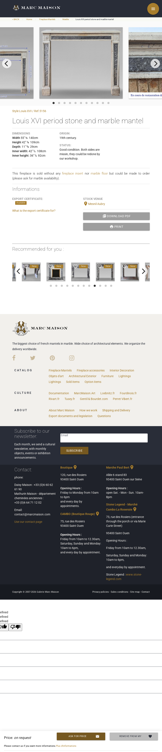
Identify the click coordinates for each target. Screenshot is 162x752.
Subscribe (74, 450)
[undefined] (15, 627)
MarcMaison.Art (84, 393)
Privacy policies (100, 592)
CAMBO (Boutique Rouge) (80, 514)
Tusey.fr (70, 399)
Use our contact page (28, 521)
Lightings (125, 376)
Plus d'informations (66, 746)
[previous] (6, 63)
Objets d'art (56, 376)
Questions (104, 416)
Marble (65, 19)
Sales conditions (120, 592)
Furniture (107, 376)
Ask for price (84, 736)
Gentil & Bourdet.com (94, 399)
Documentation (59, 393)
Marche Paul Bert (120, 467)
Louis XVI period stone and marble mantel (95, 19)
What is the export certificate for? (33, 210)
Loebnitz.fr (107, 393)
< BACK (16, 19)
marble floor (99, 173)
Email (64, 435)
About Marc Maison (61, 410)
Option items (93, 381)
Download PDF (117, 216)
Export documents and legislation (70, 416)
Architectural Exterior (82, 376)
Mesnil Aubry (94, 204)
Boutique (69, 467)
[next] (155, 63)
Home (29, 19)
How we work (88, 410)
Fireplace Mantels (47, 19)
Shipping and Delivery (116, 410)
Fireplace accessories (91, 370)
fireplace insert (72, 173)
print (116, 226)
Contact (146, 592)
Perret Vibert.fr (122, 399)
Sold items (73, 381)
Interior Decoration (122, 370)
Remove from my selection (135, 736)
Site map (135, 592)
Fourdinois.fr (128, 393)
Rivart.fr (54, 399)
